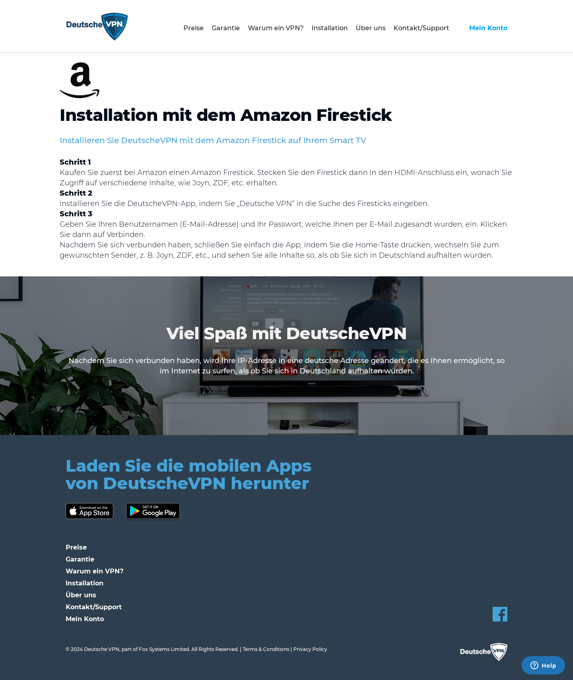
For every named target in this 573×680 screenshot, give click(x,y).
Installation (330, 28)
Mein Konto (488, 28)
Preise (193, 28)
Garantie (226, 28)
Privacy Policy (310, 649)
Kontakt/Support (421, 28)
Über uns (371, 28)
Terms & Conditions (266, 649)
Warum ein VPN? (276, 28)
